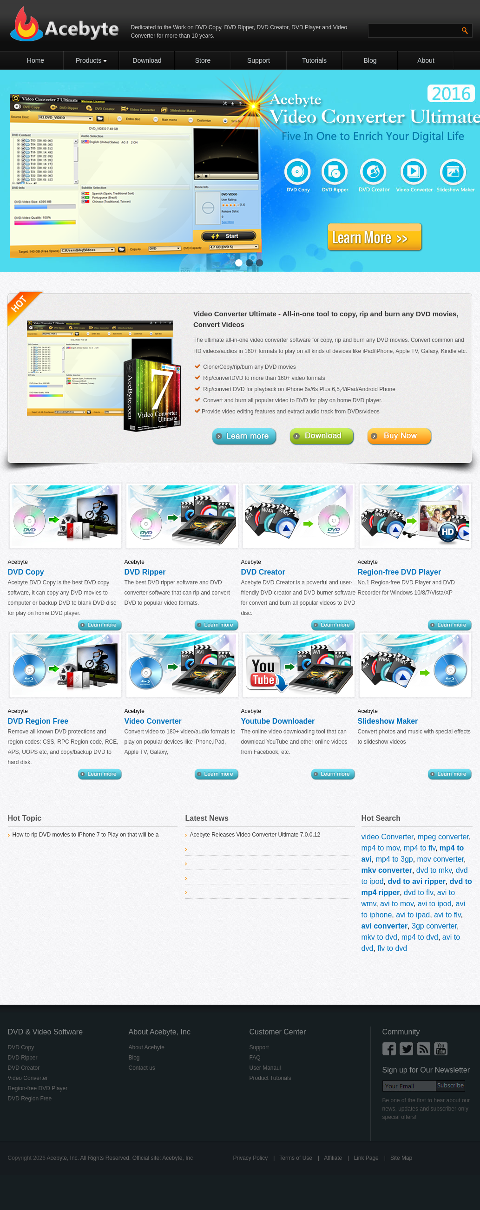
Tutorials (314, 60)
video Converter (388, 837)
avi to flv (447, 915)
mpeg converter (442, 837)
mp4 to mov (381, 848)
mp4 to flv (419, 848)
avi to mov (397, 904)
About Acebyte (146, 1047)
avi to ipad (413, 915)
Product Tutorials (270, 1078)
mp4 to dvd (419, 937)
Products (91, 60)
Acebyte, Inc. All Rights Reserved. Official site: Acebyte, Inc (120, 1158)
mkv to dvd (379, 937)
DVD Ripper (239, 27)
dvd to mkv (434, 870)
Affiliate (333, 1158)
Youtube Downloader (278, 721)
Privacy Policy (250, 1158)
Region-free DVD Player (399, 572)
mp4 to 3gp (394, 859)
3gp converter (434, 926)
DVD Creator (271, 27)
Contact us (142, 1068)
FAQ (255, 1057)
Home (35, 60)
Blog (369, 60)
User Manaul (265, 1068)
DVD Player (306, 27)
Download (146, 60)
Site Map (401, 1158)
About (425, 60)
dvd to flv (418, 892)
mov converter (440, 859)
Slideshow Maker (388, 721)
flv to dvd (392, 948)
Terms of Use (295, 1158)
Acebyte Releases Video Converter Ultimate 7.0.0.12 (255, 834)
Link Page (366, 1158)
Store (202, 60)
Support (258, 60)
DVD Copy (208, 27)
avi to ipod (435, 904)
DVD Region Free (38, 721)
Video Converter (153, 721)
